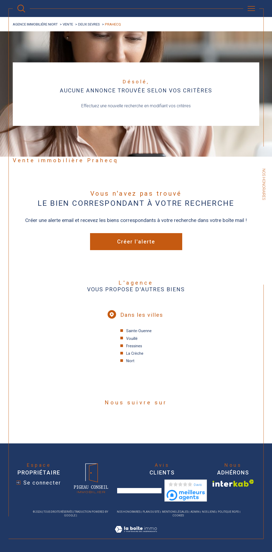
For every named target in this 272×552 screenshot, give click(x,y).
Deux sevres (89, 24)
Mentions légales (175, 511)
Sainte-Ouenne (139, 331)
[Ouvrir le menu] (251, 8)
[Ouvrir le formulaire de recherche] (21, 8)
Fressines (134, 346)
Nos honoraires (128, 511)
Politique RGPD (228, 511)
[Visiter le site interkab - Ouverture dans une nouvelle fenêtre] (233, 483)
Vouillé (132, 338)
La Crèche (134, 353)
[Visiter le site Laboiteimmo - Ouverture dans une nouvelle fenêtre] (136, 535)
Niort (130, 361)
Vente (68, 24)
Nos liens (208, 511)
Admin (194, 511)
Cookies (178, 515)
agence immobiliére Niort (35, 24)
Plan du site (151, 511)
